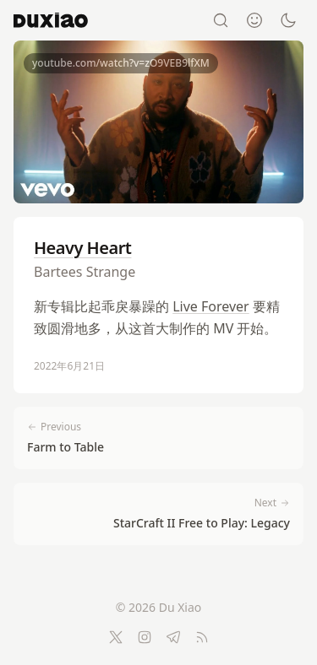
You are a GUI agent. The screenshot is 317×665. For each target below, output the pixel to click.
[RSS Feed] (202, 637)
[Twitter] (115, 637)
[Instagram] (144, 637)
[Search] (220, 20)
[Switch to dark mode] (288, 20)
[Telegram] (173, 637)
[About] (254, 20)
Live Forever (210, 306)
